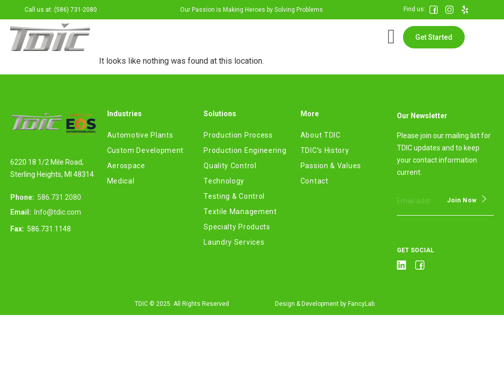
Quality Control (230, 166)
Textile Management (240, 211)
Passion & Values (330, 166)
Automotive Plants (140, 135)
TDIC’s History (324, 150)
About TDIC (320, 135)
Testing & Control (234, 196)
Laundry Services (234, 242)
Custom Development (145, 150)
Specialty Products (237, 227)
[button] (434, 37)
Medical (121, 181)
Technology (224, 181)
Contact (314, 181)
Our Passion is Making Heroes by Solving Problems (251, 9)
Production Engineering (245, 150)
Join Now (462, 200)
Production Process (238, 135)
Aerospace (126, 166)
